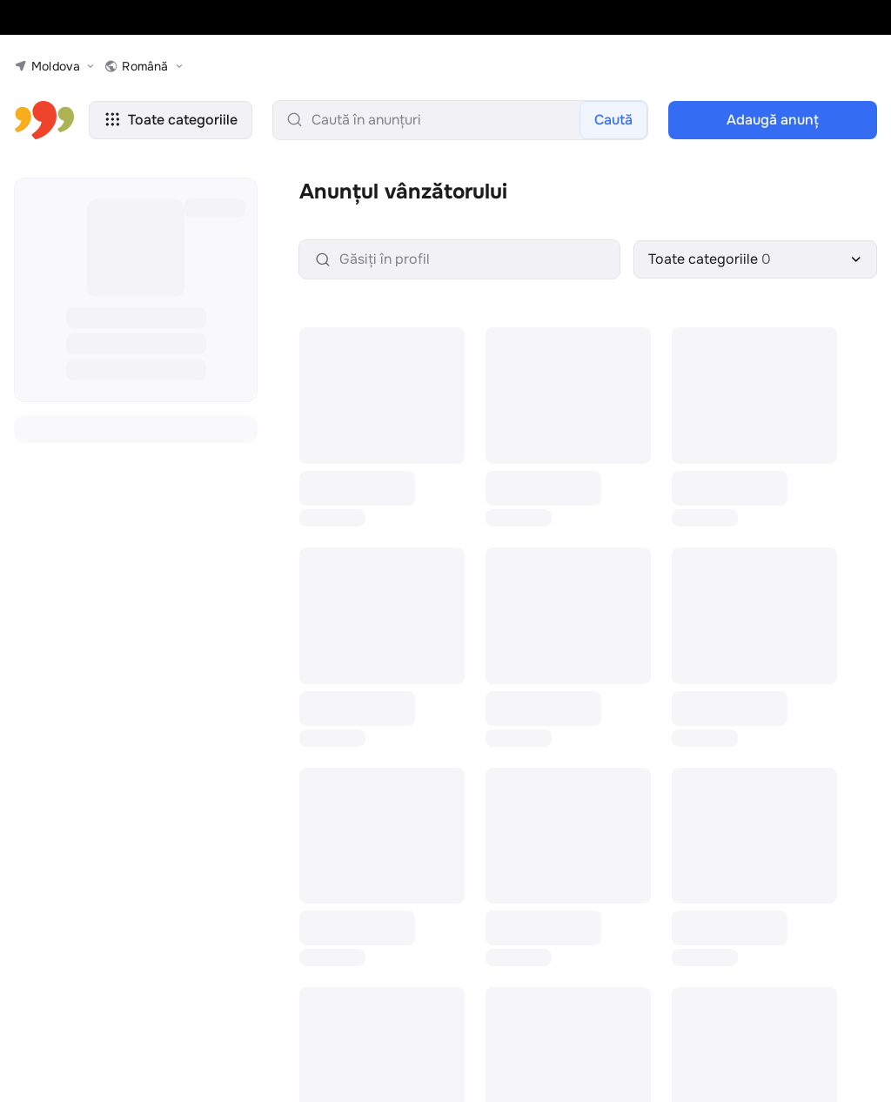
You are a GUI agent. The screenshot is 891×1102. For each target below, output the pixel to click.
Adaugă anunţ (773, 120)
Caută (613, 120)
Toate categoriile (171, 120)
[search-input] (460, 120)
